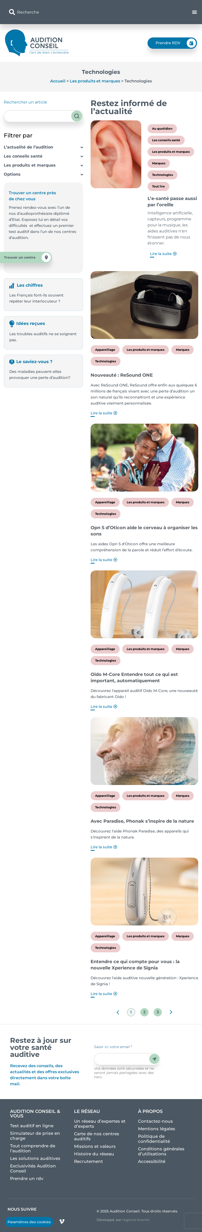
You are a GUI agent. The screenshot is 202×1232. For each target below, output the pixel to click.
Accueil (57, 81)
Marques (158, 163)
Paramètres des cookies (29, 1222)
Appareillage (105, 350)
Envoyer (154, 1059)
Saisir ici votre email (113, 1047)
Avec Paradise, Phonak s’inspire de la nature (142, 821)
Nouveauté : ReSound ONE (122, 375)
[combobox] (69, 12)
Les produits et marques (95, 81)
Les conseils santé (23, 156)
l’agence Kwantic (136, 1220)
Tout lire (158, 186)
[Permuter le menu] (194, 12)
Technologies (162, 175)
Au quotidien (162, 128)
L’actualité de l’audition (28, 147)
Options (12, 174)
